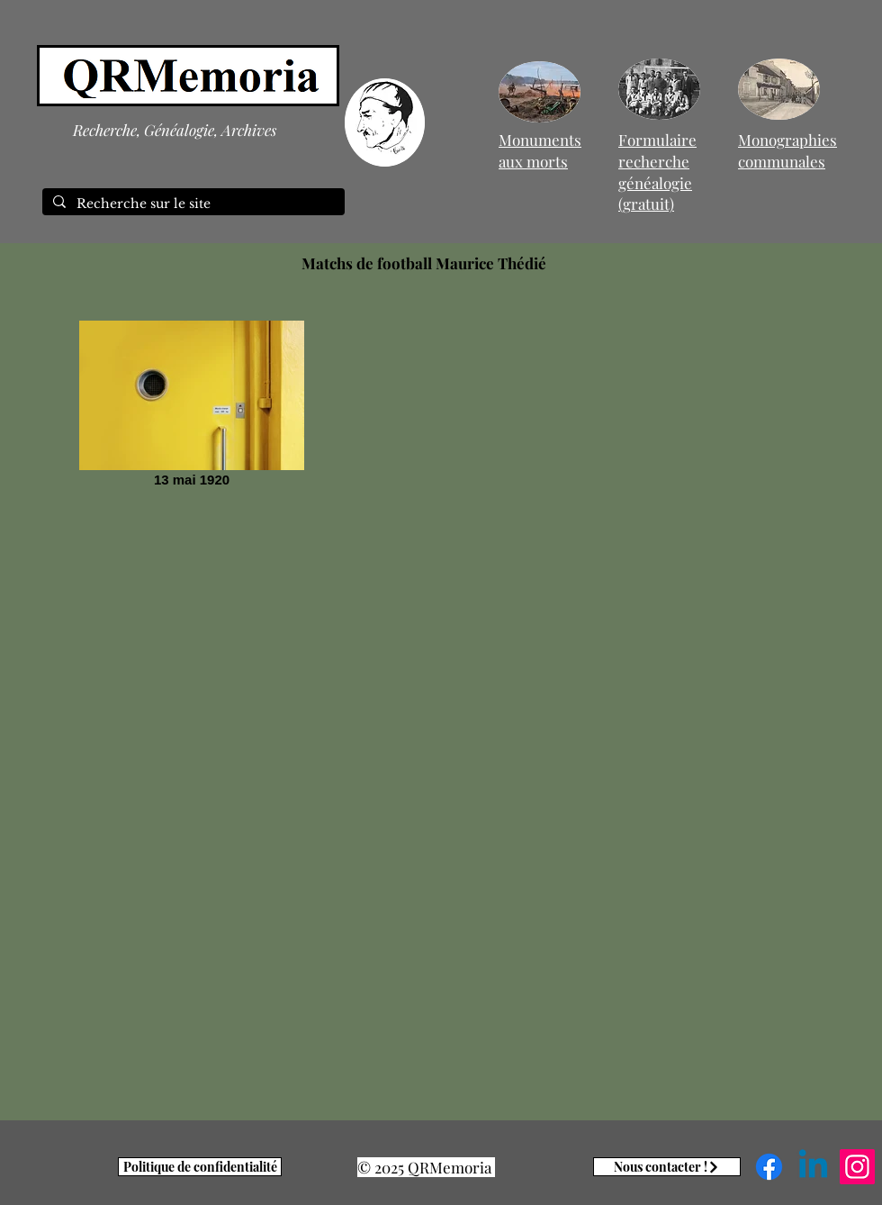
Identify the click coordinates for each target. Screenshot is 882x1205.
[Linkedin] (813, 1166)
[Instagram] (857, 1166)
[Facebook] (769, 1166)
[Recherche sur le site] (191, 204)
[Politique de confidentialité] (200, 1166)
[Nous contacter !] (667, 1166)
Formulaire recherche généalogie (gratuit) (657, 171)
